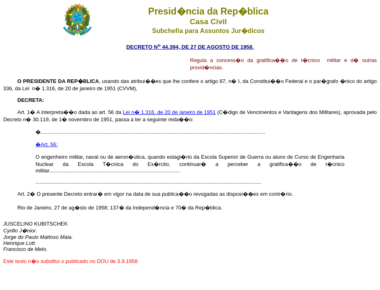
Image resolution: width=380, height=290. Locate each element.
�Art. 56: (46, 144)
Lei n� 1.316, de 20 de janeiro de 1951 (169, 112)
